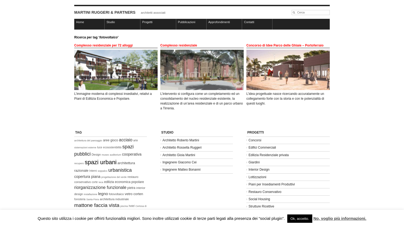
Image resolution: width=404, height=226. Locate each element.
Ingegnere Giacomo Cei (179, 162)
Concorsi (255, 140)
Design (96, 154)
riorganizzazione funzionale (100, 187)
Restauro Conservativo (265, 192)
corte (95, 182)
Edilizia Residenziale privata (269, 155)
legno (103, 193)
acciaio (125, 140)
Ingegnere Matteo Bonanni (181, 169)
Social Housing (259, 199)
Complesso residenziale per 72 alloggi (103, 45)
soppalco (102, 171)
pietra (131, 188)
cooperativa (131, 154)
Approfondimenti (219, 22)
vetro (129, 194)
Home (80, 22)
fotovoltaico (116, 194)
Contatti (249, 22)
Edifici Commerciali (262, 147)
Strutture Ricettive (261, 206)
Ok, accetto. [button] (299, 219)
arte (135, 140)
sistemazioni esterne (85, 147)
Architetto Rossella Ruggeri (181, 147)
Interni (93, 170)
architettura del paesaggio (88, 140)
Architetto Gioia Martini (178, 155)
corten (138, 194)
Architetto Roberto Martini (180, 140)
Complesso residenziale (178, 45)
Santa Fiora (92, 199)
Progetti (147, 22)
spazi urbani (101, 162)
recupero (79, 163)
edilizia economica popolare (124, 182)
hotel (132, 206)
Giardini (254, 162)
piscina (124, 206)
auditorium (115, 154)
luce (99, 147)
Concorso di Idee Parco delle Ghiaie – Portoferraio (285, 45)
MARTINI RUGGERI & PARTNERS (105, 12)
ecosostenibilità (112, 147)
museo (105, 154)
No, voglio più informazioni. (339, 218)
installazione (90, 194)
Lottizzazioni (257, 177)
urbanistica (120, 170)
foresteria (80, 199)
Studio (111, 22)
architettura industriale (114, 199)
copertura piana (87, 176)
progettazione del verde (114, 177)
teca (101, 182)
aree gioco (110, 140)
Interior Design (259, 169)
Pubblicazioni (187, 22)
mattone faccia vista (96, 205)
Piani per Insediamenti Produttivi (272, 184)
